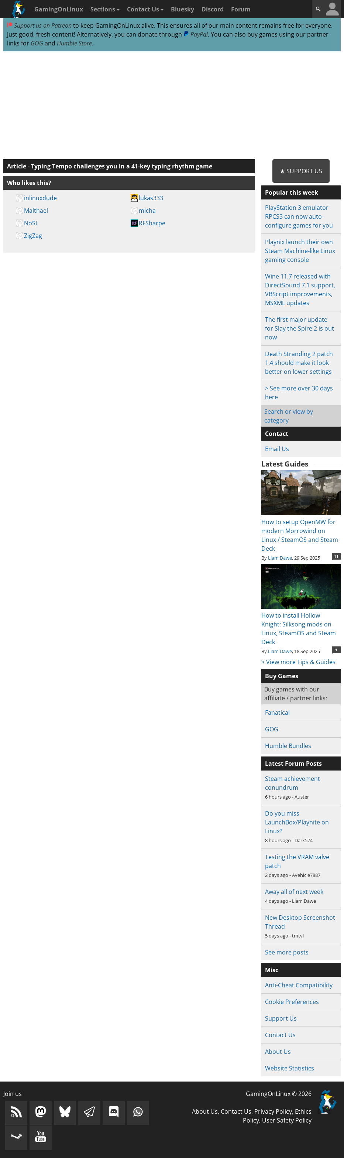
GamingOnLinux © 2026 (279, 1094)
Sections (105, 9)
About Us (278, 1052)
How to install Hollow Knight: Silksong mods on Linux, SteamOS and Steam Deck (300, 624)
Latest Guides (284, 464)
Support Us (281, 1018)
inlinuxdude (40, 198)
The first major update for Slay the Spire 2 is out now (299, 328)
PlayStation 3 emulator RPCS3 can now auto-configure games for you (299, 216)
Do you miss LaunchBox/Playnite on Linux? (297, 822)
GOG (37, 43)
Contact (276, 434)
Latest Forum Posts (293, 763)
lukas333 (151, 198)
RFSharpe (152, 223)
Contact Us (145, 9)
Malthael (36, 210)
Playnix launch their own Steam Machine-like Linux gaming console (300, 251)
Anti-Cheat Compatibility (299, 985)
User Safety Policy (287, 1120)
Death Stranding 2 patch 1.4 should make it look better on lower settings (299, 363)
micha (147, 210)
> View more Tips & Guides (298, 662)
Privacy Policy (273, 1111)
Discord (213, 9)
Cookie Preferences (292, 1002)
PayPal (195, 34)
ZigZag (33, 236)
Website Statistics (289, 1068)
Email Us (277, 449)
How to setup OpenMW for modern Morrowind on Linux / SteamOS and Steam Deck (300, 531)
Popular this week (291, 192)
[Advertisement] (171, 105)
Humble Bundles (288, 746)
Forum (241, 9)
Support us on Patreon (39, 25)
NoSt (31, 223)
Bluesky (182, 9)
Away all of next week (294, 892)
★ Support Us (301, 171)
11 (336, 556)
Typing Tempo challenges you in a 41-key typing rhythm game (121, 166)
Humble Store (74, 43)
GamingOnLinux (58, 9)
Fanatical (277, 712)
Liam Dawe (280, 557)
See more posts (287, 952)
